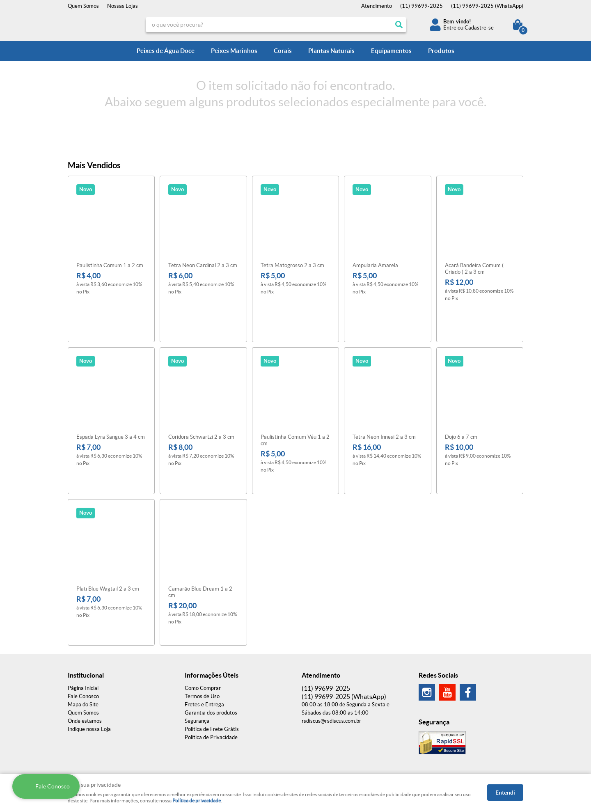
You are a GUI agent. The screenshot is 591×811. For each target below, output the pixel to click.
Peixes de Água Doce (166, 50)
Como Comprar (203, 633)
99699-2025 (421, 6)
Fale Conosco (83, 642)
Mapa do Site (83, 650)
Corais (283, 50)
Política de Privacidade (211, 683)
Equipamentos (391, 50)
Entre (449, 28)
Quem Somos (83, 6)
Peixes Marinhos (234, 50)
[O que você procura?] (399, 24)
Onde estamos (85, 666)
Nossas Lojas (122, 6)
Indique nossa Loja (89, 674)
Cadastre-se (479, 28)
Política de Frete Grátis (212, 674)
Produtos (441, 50)
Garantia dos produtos (211, 658)
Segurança (197, 666)
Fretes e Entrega (204, 650)
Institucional (86, 620)
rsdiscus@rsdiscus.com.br (331, 666)
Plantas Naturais (331, 50)
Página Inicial (83, 633)
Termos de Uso (202, 642)
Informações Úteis (211, 620)
